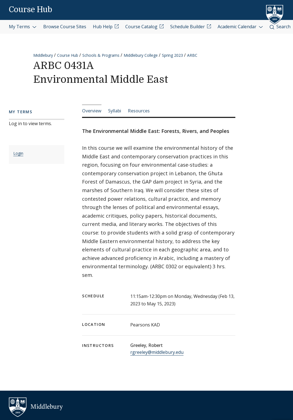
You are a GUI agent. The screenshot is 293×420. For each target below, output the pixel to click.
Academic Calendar (240, 27)
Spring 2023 (172, 55)
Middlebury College (141, 55)
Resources (139, 111)
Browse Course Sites (64, 27)
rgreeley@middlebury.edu (157, 352)
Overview (91, 111)
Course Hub (30, 9)
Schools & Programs (100, 55)
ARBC (192, 55)
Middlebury (43, 55)
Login (18, 153)
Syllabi (114, 111)
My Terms (23, 27)
